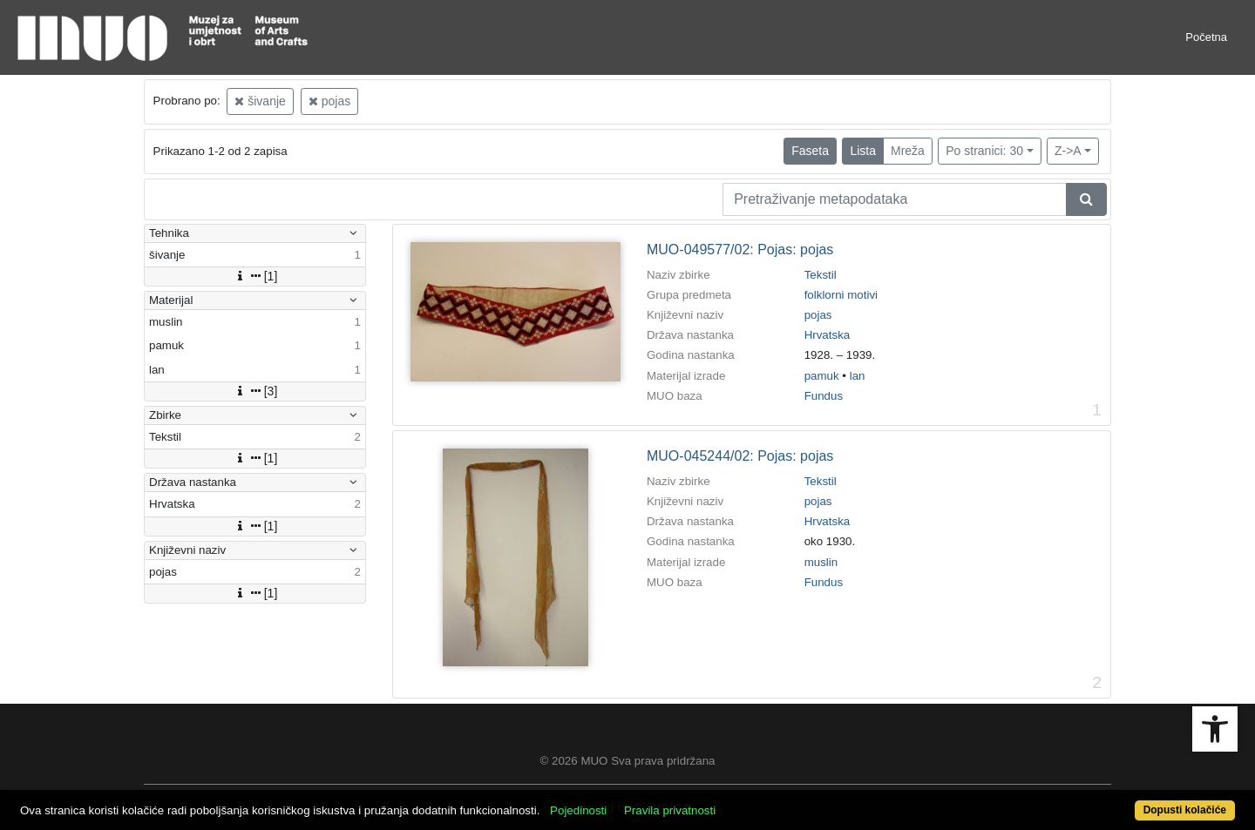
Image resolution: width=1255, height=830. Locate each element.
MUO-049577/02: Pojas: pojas (740, 249)
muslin (821, 562)
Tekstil (820, 274)
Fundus (823, 395)
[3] (255, 391)
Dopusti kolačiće (1184, 810)
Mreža (908, 151)
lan (857, 375)
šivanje (259, 101)
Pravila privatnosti (670, 810)
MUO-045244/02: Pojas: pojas (740, 456)
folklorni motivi (841, 294)
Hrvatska (827, 334)
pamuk (821, 375)
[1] (255, 276)
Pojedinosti (578, 810)
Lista (863, 151)
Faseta (810, 151)
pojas (329, 101)
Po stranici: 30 (984, 151)
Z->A (1068, 151)
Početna (1206, 37)
